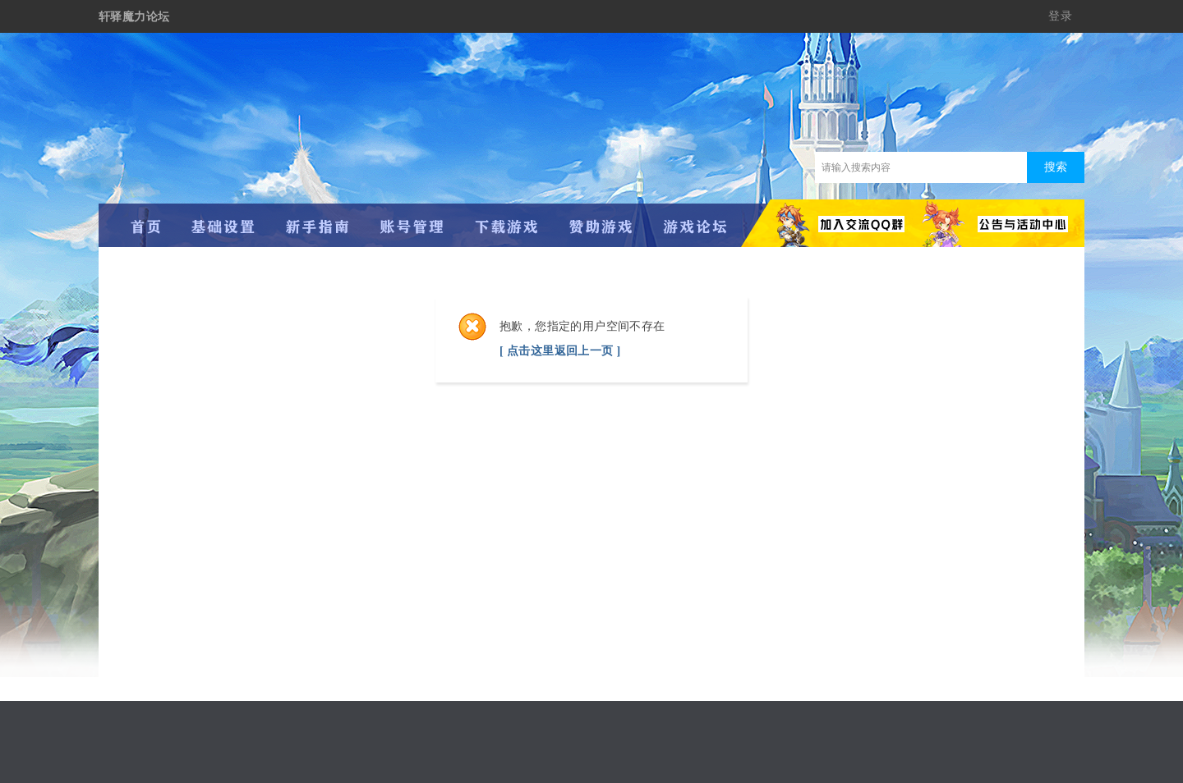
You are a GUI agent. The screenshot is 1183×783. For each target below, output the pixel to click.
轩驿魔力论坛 (134, 16)
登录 (1060, 16)
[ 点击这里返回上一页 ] (560, 351)
